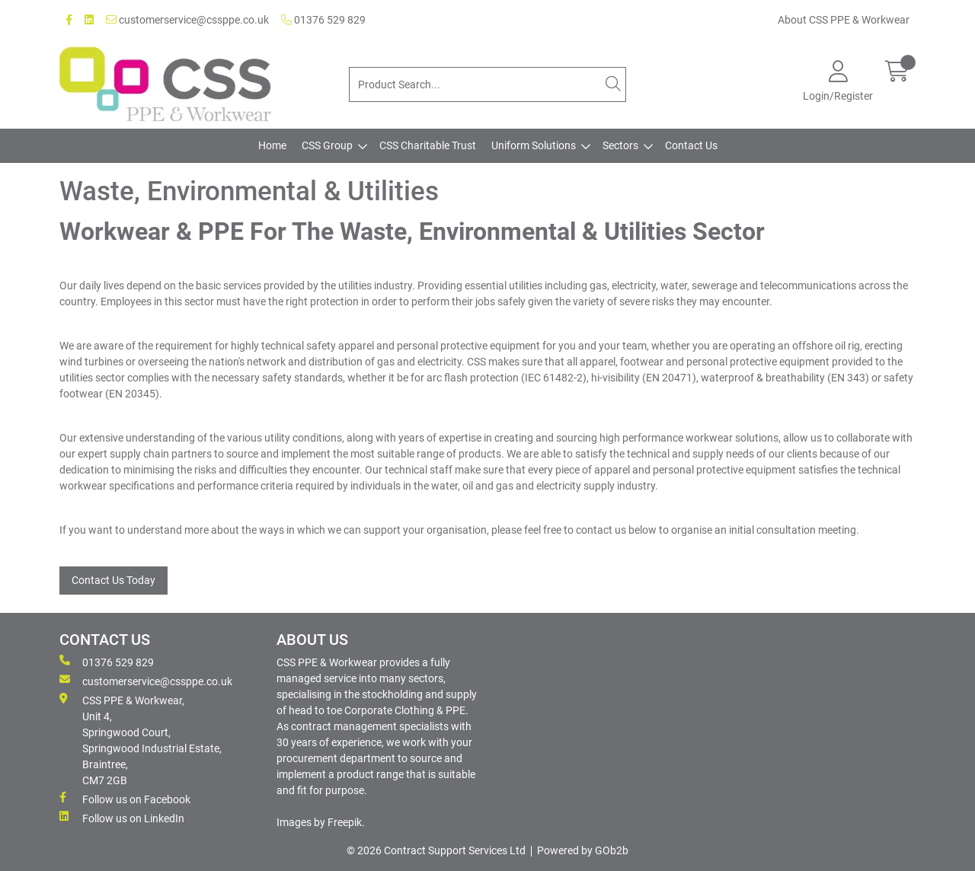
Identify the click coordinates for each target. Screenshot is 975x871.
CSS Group (327, 145)
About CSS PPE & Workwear (843, 20)
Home (272, 145)
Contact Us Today (113, 580)
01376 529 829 (323, 20)
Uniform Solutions (533, 145)
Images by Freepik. (321, 822)
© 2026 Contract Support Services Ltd (436, 850)
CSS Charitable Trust (427, 145)
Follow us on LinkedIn (121, 818)
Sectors (620, 145)
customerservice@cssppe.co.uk (187, 20)
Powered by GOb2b (582, 850)
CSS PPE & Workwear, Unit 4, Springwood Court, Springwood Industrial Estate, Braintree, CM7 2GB (140, 739)
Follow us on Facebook (124, 799)
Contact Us (691, 145)
